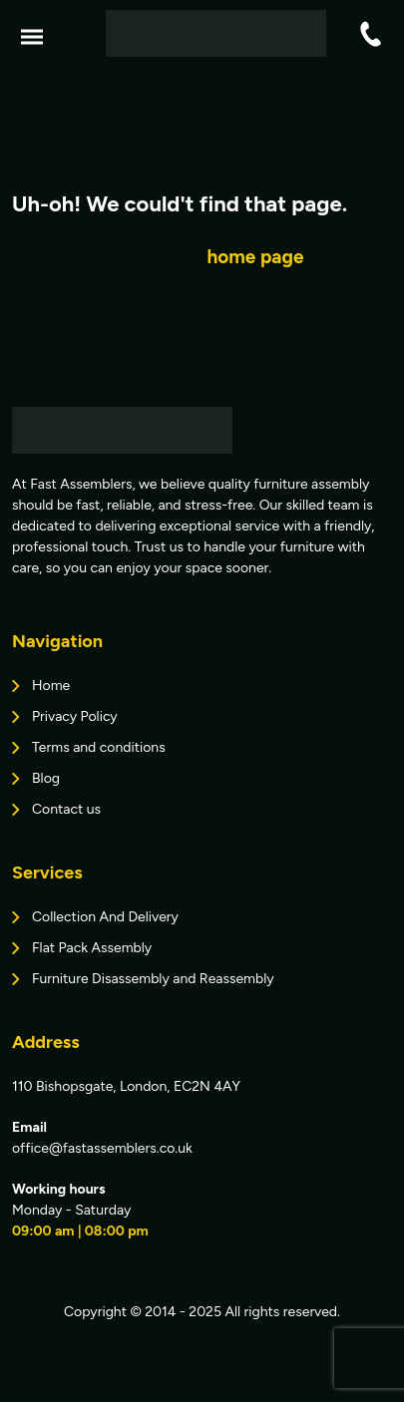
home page (254, 256)
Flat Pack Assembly (92, 947)
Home (51, 685)
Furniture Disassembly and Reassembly (153, 978)
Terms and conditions (99, 747)
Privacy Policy (75, 716)
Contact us (66, 809)
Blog (46, 778)
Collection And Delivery (105, 916)
